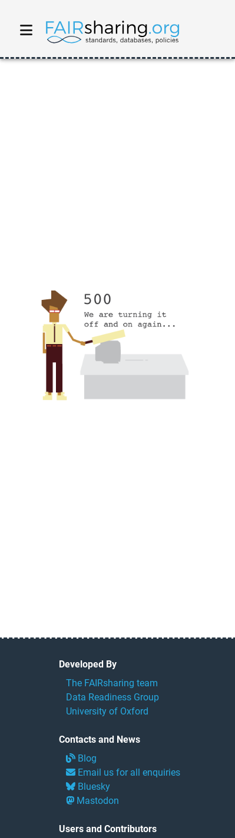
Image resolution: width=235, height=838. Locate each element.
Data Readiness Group (112, 697)
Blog (81, 758)
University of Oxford (107, 711)
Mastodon (92, 800)
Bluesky (88, 786)
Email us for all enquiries (123, 772)
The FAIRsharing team (112, 683)
